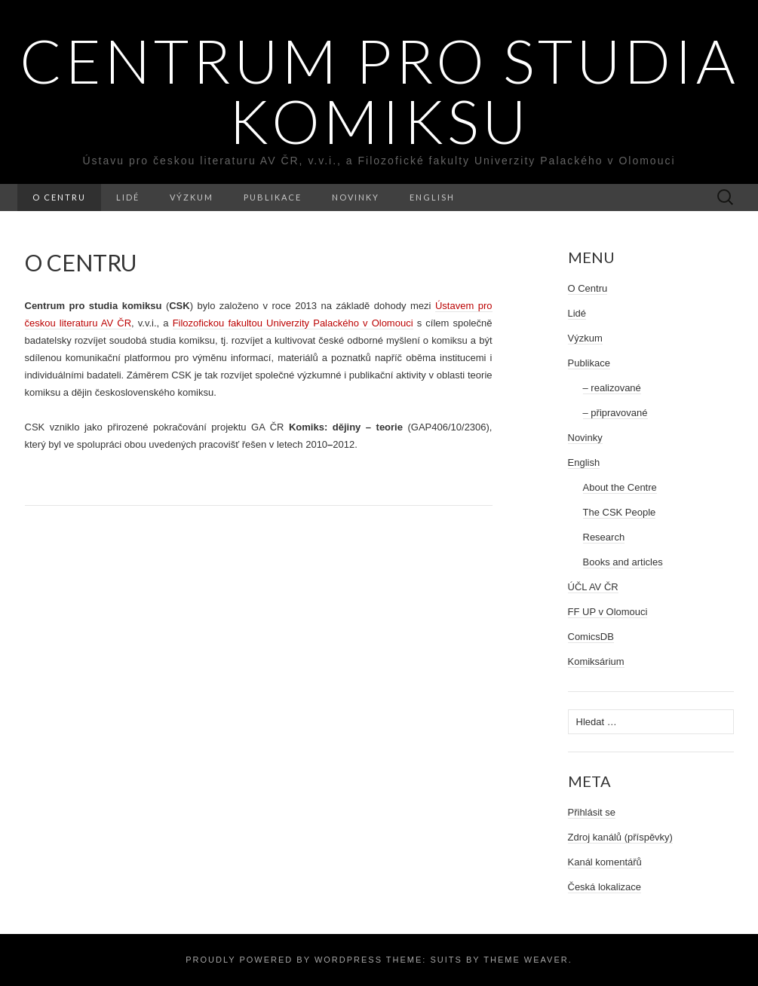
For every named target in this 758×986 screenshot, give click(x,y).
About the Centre (620, 487)
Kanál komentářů (605, 862)
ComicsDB (591, 636)
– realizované (612, 387)
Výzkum (191, 197)
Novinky (355, 197)
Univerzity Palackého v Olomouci (293, 323)
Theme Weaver (525, 959)
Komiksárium (596, 661)
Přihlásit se (592, 812)
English (432, 197)
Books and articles (623, 562)
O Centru (59, 197)
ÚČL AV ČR (593, 587)
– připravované (615, 412)
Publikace (273, 197)
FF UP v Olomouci (608, 611)
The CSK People (619, 512)
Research (604, 537)
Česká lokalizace (605, 887)
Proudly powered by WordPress (284, 959)
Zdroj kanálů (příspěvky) (620, 837)
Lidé (128, 197)
